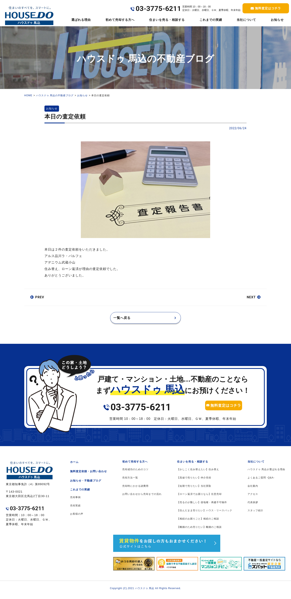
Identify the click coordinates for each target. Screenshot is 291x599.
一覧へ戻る (125, 319)
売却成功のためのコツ (135, 472)
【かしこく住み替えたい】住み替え (198, 472)
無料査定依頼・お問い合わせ (88, 474)
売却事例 (75, 500)
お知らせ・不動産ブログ (85, 483)
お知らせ (277, 19)
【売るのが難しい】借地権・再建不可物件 (202, 505)
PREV (39, 297)
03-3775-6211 (141, 410)
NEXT (251, 297)
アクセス (253, 497)
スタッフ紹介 (255, 513)
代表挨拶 (253, 505)
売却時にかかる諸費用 (135, 489)
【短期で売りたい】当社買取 (194, 489)
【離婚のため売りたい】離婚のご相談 (199, 530)
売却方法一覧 (130, 480)
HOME (28, 95)
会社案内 (253, 489)
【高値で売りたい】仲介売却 (194, 480)
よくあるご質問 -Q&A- (261, 480)
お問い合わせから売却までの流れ (142, 497)
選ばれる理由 (81, 19)
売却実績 (75, 508)
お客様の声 (76, 516)
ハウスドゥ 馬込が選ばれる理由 (266, 472)
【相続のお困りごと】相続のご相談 (198, 521)
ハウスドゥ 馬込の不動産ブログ (55, 95)
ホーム (74, 465)
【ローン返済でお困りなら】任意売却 (199, 497)
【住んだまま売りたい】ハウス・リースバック (204, 513)
